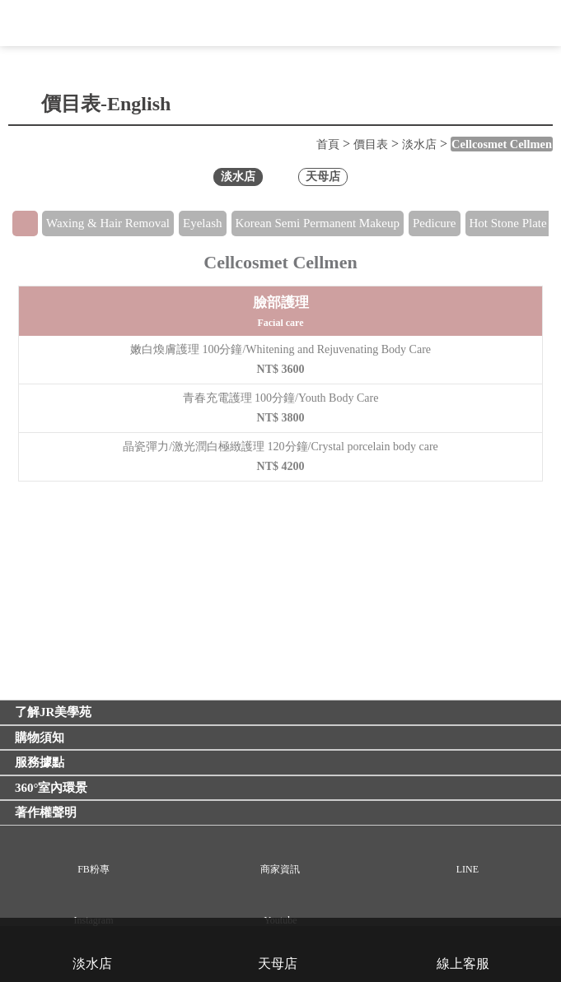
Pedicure (434, 223)
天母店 (323, 176)
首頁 (327, 144)
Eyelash (202, 223)
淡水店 (419, 144)
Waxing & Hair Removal (108, 223)
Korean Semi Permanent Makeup (318, 223)
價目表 (370, 144)
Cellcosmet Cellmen (501, 144)
